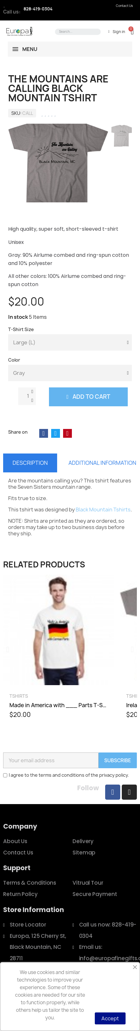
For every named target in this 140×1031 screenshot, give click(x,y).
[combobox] (76, 32)
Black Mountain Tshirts (103, 509)
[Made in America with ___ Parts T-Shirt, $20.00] (58, 649)
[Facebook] (112, 792)
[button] (129, 32)
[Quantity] (27, 396)
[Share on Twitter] (55, 433)
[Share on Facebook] (43, 433)
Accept (110, 1018)
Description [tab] (30, 462)
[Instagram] (129, 792)
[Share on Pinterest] (67, 433)
